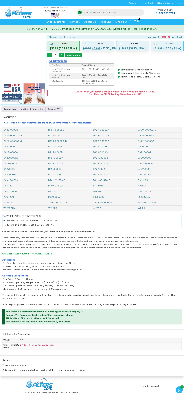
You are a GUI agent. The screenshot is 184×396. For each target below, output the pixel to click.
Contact (74, 21)
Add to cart (73, 55)
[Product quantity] (55, 55)
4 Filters (99, 43)
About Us (90, 21)
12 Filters (169, 43)
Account (132, 3)
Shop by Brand (146, 3)
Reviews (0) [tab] (54, 109)
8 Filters (134, 43)
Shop (180, 3)
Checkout (121, 21)
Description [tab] (10, 109)
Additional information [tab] (31, 109)
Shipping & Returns (165, 3)
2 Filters (65, 43)
